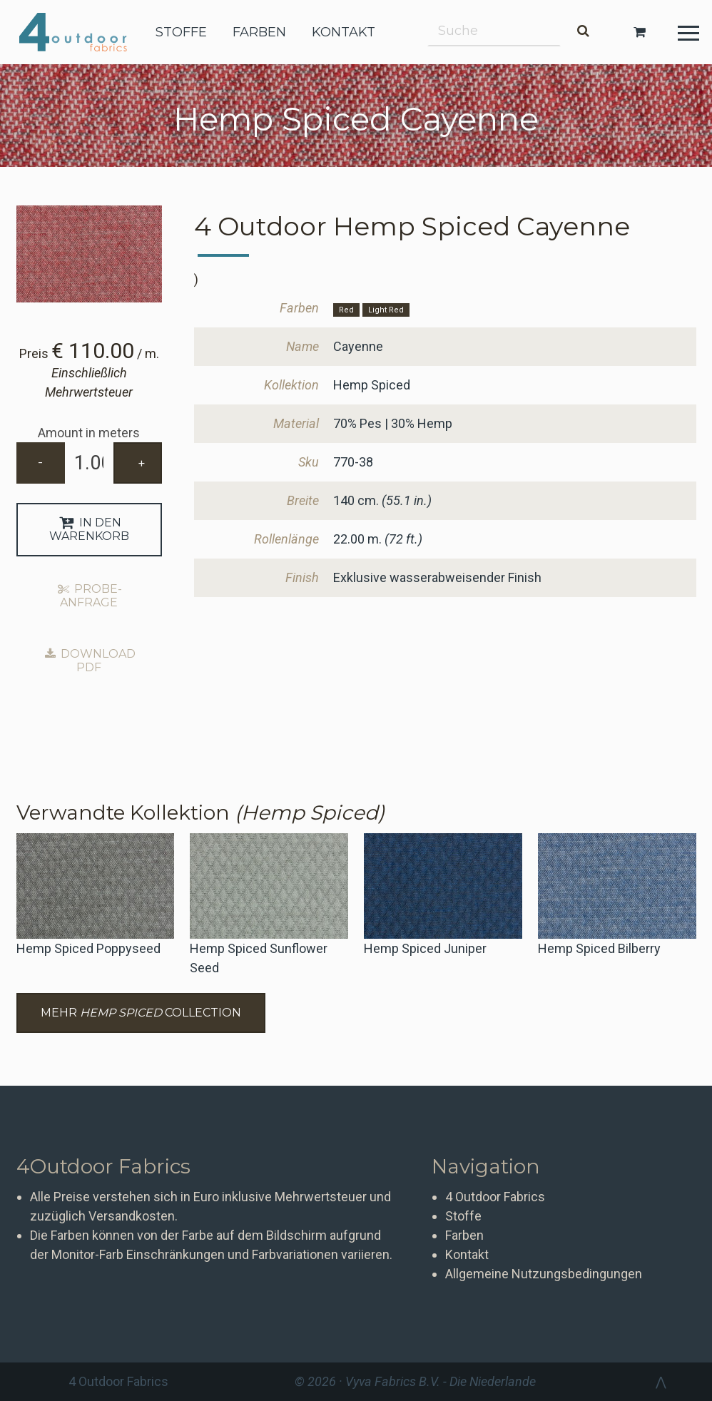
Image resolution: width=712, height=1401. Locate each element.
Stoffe (463, 1215)
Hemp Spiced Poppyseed (88, 948)
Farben (464, 1235)
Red (346, 310)
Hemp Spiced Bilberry (599, 948)
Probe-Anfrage (89, 595)
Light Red (386, 310)
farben (259, 32)
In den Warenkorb (89, 529)
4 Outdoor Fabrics (84, 32)
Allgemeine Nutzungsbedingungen (543, 1273)
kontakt (343, 32)
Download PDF (89, 660)
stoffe (181, 32)
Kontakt (467, 1254)
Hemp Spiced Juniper (425, 948)
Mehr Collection (141, 1012)
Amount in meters (89, 432)
